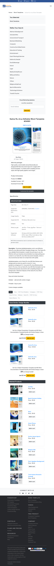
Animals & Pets (14, 34)
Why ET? (30, 527)
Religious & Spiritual (15, 84)
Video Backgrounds (33, 507)
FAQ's (29, 534)
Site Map (30, 536)
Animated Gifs (31, 509)
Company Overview (33, 523)
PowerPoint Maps (12, 506)
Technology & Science (16, 90)
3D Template (11, 502)
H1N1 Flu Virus (33, 295)
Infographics (11, 537)
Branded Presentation (13, 535)
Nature (12, 78)
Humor (12, 65)
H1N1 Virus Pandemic (23, 292)
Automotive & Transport (17, 37)
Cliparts (30, 511)
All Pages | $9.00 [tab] (18, 158)
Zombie (30, 386)
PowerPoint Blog (12, 511)
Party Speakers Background (36, 461)
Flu (19, 298)
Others (12, 81)
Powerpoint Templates (34, 516)
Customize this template (27, 191)
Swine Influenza (13, 298)
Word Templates (18, 12)
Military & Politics (15, 75)
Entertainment (14, 53)
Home (10, 12)
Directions (30, 540)
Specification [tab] (14, 196)
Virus (15, 292)
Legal (11, 68)
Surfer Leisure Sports (34, 436)
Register (26, 1)
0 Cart (33, 1)
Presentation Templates (14, 500)
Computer (13, 44)
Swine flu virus (32, 319)
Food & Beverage (14, 62)
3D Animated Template (13, 504)
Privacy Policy (31, 531)
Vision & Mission (32, 525)
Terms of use (31, 529)
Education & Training (16, 50)
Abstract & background (16, 31)
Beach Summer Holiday (34, 398)
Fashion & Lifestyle (15, 59)
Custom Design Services (14, 509)
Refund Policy (31, 533)
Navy (29, 411)
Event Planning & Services (17, 56)
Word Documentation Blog (35, 502)
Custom (37, 208)
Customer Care (32, 542)
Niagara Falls (32, 449)
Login (20, 1)
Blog (9, 539)
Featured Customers (13, 523)
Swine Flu (26, 295)
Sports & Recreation (15, 87)
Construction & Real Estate (17, 47)
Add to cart (30, 338)
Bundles (10, 530)
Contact (30, 538)
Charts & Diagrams (12, 507)
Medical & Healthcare (16, 71)
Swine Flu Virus (13, 295)
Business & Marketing (16, 41)
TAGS (10, 292)
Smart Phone (32, 423)
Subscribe (27, 110)
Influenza (20, 295)
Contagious (32, 292)
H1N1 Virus (39, 292)
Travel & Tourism (14, 93)
